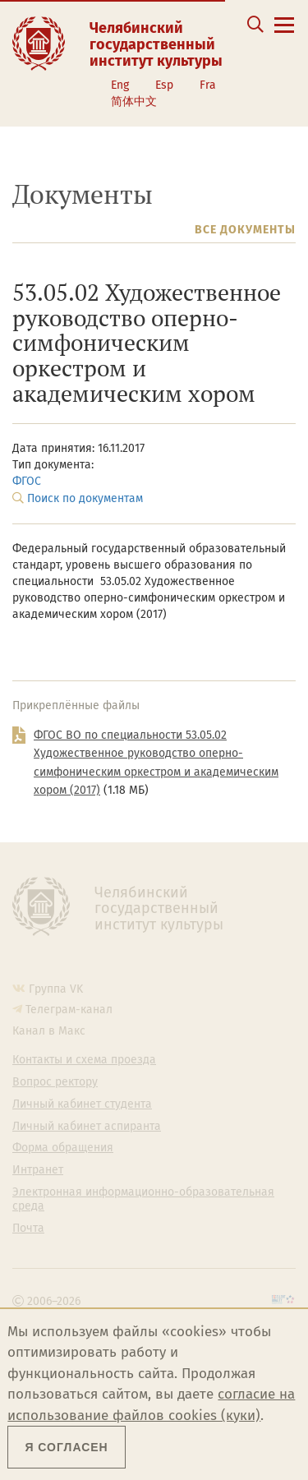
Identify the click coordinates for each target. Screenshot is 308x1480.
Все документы (245, 230)
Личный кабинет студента (82, 1104)
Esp (164, 85)
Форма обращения (62, 1148)
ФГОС (26, 481)
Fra (208, 85)
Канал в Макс (48, 1031)
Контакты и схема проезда (84, 1060)
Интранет (37, 1170)
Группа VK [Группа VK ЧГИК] (56, 989)
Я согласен (66, 1447)
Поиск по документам (85, 498)
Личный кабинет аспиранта (86, 1126)
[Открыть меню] (284, 34)
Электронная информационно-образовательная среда (143, 1199)
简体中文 (134, 101)
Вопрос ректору (55, 1082)
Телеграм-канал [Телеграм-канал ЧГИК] (69, 1010)
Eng (120, 85)
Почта (28, 1228)
